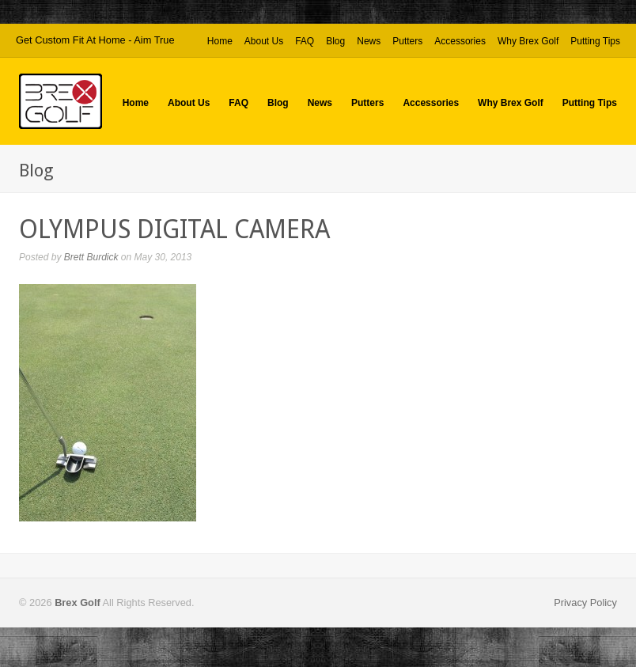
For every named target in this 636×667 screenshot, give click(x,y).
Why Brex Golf (528, 41)
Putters (407, 41)
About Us (263, 41)
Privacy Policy (585, 602)
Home (220, 41)
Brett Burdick (91, 257)
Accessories (460, 41)
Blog (335, 41)
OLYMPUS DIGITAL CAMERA (174, 229)
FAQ (304, 41)
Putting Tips (595, 41)
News (368, 41)
